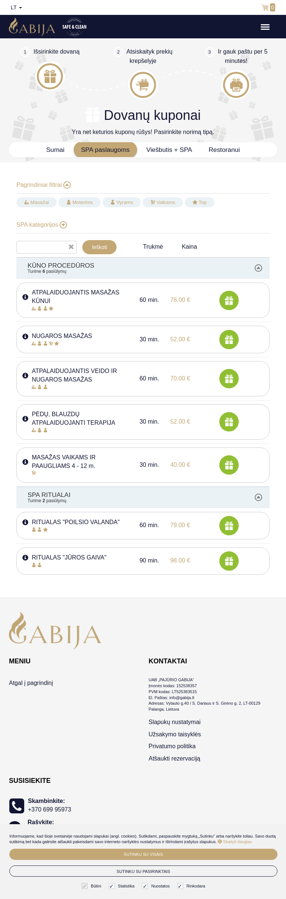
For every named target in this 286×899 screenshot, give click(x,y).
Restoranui (224, 149)
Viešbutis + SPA (169, 149)
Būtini (92, 886)
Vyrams (121, 202)
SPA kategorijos (41, 225)
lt (16, 7)
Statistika (123, 886)
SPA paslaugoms (105, 149)
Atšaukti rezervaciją (174, 758)
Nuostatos (157, 886)
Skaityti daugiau (235, 841)
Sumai (55, 149)
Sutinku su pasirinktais (143, 871)
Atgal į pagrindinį (31, 683)
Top (200, 202)
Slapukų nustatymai (175, 722)
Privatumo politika (172, 746)
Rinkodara (192, 886)
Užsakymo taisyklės (175, 734)
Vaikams (162, 202)
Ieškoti (99, 247)
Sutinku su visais (143, 854)
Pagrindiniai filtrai (43, 185)
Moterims (79, 202)
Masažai (36, 202)
